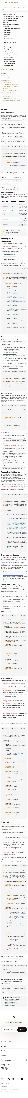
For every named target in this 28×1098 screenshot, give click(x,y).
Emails (6, 36)
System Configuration (10, 51)
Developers (11, 7)
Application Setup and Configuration (13, 16)
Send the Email (7, 88)
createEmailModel (7, 347)
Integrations (7, 30)
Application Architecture (10, 18)
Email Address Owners (7, 92)
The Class (11, 86)
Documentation (4, 7)
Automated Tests (8, 59)
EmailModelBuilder (15, 341)
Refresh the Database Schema (11, 100)
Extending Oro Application (11, 55)
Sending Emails (5, 80)
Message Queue (8, 38)
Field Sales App (8, 65)
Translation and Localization (11, 28)
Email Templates (6, 76)
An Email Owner (7, 96)
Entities (6, 22)
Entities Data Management (11, 24)
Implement (13, 98)
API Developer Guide (9, 61)
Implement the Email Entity (10, 95)
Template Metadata (8, 78)
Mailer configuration (8, 454)
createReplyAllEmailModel (9, 354)
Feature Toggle (8, 47)
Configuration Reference (10, 53)
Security (6, 26)
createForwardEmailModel (9, 358)
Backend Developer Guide (20, 7)
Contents (3, 73)
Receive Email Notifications (10, 90)
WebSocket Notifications (10, 42)
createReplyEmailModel (9, 350)
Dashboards (7, 32)
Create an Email (7, 82)
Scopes (6, 45)
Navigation (7, 34)
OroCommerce (7, 1041)
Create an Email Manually (11, 84)
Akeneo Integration (9, 57)
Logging (6, 49)
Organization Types (9, 63)
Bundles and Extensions (10, 20)
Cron (5, 40)
